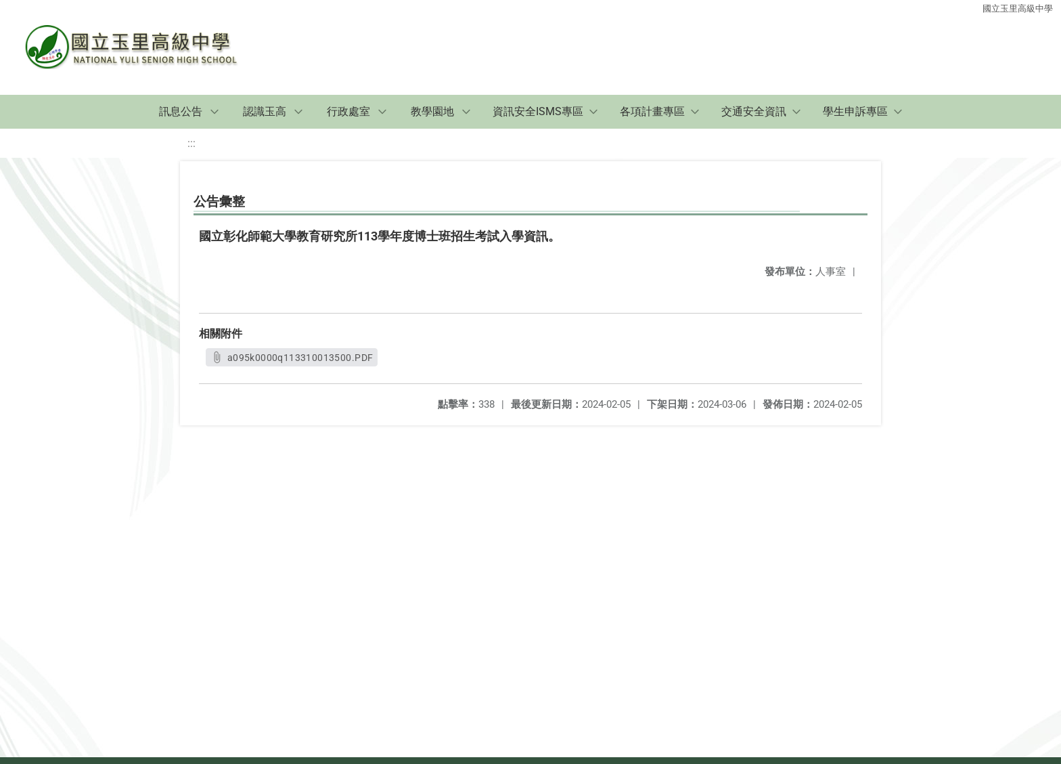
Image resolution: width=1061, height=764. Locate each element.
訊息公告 (180, 111)
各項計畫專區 (652, 111)
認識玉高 (264, 111)
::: (191, 143)
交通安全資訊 (753, 111)
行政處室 (348, 111)
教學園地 (432, 111)
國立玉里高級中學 (1018, 8)
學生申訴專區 (855, 111)
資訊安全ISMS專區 (538, 111)
